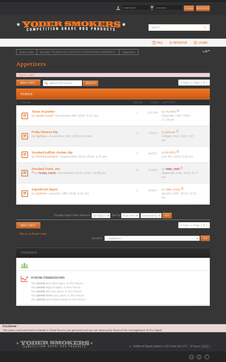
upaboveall (44, 115)
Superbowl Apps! (45, 189)
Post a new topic (28, 83)
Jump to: (97, 238)
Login (200, 42)
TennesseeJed (47, 156)
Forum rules (26, 75)
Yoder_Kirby (172, 189)
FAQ (157, 42)
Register (203, 8)
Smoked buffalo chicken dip (52, 152)
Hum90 (170, 111)
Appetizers (128, 52)
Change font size (206, 51)
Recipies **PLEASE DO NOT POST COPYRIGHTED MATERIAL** (78, 52)
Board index (26, 52)
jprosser (170, 132)
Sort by (125, 215)
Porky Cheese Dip (45, 132)
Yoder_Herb (47, 173)
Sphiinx (41, 136)
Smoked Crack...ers (46, 169)
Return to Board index (33, 234)
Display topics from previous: (82, 215)
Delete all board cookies (147, 346)
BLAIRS (170, 152)
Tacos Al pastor (43, 111)
